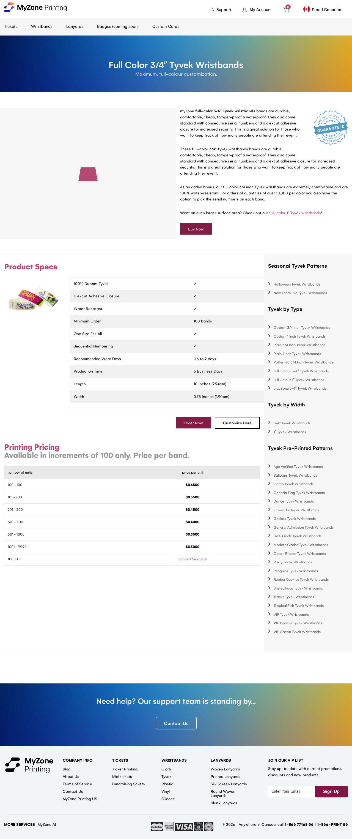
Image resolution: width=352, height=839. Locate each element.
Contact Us (176, 723)
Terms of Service (77, 783)
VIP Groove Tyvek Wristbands (298, 622)
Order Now (193, 422)
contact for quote (192, 558)
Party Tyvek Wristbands (293, 562)
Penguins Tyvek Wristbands (296, 570)
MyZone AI (47, 824)
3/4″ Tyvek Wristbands (292, 422)
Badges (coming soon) (118, 26)
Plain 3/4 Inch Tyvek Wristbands (299, 344)
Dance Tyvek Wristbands (294, 501)
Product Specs (30, 266)
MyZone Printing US (80, 798)
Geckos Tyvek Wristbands (295, 518)
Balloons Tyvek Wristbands (295, 475)
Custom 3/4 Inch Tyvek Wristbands (302, 327)
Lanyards (74, 26)
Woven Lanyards (225, 768)
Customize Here (237, 422)
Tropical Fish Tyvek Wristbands (299, 605)
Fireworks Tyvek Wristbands (296, 509)
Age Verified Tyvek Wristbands (298, 466)
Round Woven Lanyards (223, 793)
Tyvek (166, 776)
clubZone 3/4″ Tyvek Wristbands (300, 388)
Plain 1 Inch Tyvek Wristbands (297, 353)
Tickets (10, 26)
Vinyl (165, 791)
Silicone (168, 798)
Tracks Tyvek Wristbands (294, 596)
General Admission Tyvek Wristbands (304, 527)
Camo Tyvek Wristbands (294, 483)
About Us (71, 776)
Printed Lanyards (225, 776)
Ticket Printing (125, 768)
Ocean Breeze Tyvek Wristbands (300, 553)
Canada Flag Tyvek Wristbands (299, 492)
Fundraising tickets (128, 783)
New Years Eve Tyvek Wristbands (300, 292)
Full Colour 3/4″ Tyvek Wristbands (301, 370)
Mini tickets (122, 776)
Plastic (167, 783)
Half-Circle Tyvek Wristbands (297, 535)
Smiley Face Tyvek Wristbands (298, 588)
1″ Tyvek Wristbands (290, 431)
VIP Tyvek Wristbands (291, 614)
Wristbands (42, 26)
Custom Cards (165, 26)
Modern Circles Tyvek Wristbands (301, 544)
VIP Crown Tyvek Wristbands (297, 631)
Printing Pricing (31, 447)
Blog (66, 768)
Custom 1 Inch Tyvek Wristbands (300, 336)
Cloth (166, 768)
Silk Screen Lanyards (229, 783)
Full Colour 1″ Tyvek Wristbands (299, 379)
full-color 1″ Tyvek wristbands (295, 212)
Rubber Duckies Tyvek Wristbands (301, 579)
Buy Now (196, 228)
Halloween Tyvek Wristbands (297, 284)
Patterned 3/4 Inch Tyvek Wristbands (303, 362)
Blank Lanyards (224, 802)
